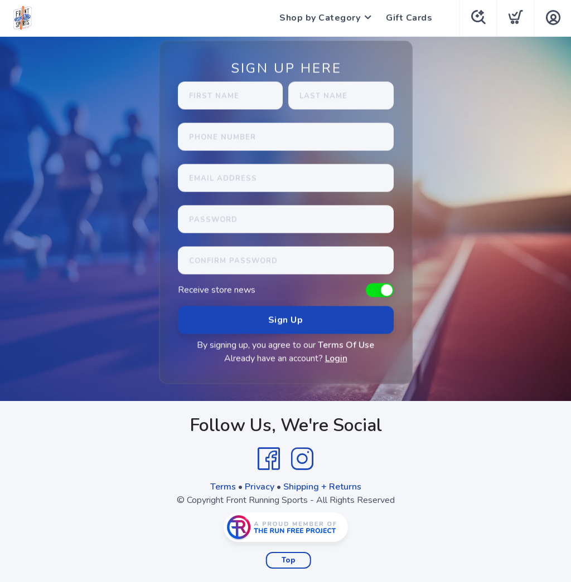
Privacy (259, 487)
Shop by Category (319, 18)
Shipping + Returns (322, 487)
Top (289, 560)
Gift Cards (409, 18)
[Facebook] (269, 459)
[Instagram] (302, 459)
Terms (223, 487)
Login (336, 359)
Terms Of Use (346, 345)
